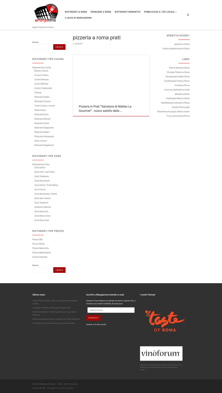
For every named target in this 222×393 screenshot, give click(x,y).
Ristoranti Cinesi (41, 123)
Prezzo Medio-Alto (40, 248)
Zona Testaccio (41, 203)
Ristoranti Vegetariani (44, 145)
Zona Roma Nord (42, 181)
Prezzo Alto (37, 239)
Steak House (40, 110)
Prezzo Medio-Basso (41, 252)
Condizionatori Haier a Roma (177, 81)
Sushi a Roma (40, 141)
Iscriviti (93, 318)
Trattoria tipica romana (44, 106)
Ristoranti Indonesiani (44, 136)
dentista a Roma (182, 94)
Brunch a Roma (41, 71)
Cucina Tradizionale (43, 88)
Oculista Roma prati (181, 107)
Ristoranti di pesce (42, 101)
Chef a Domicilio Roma (179, 68)
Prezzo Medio (38, 244)
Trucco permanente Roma (178, 116)
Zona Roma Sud (41, 220)
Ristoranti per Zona (40, 164)
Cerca (35, 42)
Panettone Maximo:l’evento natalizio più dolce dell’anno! (56, 319)
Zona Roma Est (41, 211)
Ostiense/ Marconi (42, 207)
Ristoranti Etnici (41, 114)
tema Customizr (67, 388)
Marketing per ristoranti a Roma (175, 103)
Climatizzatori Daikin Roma (177, 76)
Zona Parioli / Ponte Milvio (46, 185)
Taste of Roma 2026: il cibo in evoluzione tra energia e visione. (55, 302)
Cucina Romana (41, 79)
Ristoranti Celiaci (42, 97)
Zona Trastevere (41, 176)
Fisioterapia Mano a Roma (178, 98)
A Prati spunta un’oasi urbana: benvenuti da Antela (53, 323)
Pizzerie (37, 92)
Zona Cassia (40, 189)
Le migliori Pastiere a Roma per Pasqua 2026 (51, 308)
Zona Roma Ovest (42, 216)
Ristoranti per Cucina (41, 67)
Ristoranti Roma (47, 384)
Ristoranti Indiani (41, 132)
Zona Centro (39, 167)
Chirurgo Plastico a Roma (178, 72)
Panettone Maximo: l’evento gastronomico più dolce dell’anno (54, 313)
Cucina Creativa (41, 75)
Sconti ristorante (39, 257)
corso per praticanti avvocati (177, 90)
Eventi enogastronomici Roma (176, 48)
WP (44, 388)
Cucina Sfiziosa (41, 84)
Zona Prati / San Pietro (44, 172)
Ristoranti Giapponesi (44, 128)
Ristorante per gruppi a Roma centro (173, 111)
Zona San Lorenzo (42, 198)
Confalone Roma (182, 85)
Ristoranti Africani (42, 119)
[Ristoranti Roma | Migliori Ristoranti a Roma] (46, 13)
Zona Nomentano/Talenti (45, 194)
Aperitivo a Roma (182, 44)
